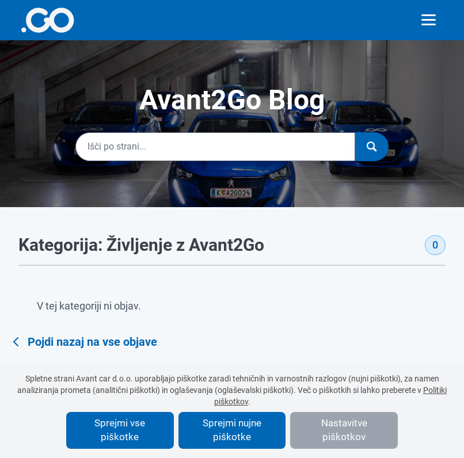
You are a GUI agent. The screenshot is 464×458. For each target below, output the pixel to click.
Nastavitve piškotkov (344, 429)
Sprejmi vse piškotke (119, 429)
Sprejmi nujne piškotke (232, 429)
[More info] (47, 20)
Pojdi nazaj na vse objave (83, 342)
